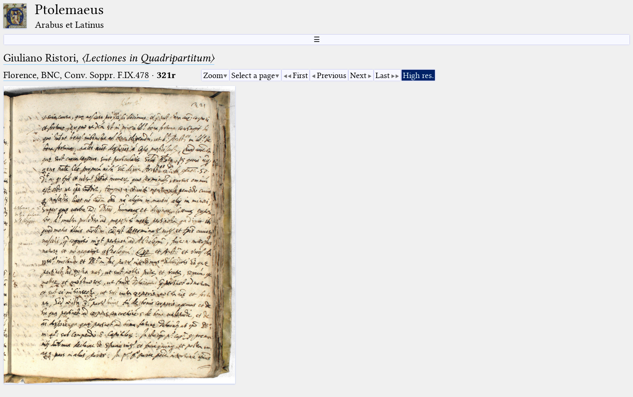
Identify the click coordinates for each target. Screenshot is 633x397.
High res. (418, 75)
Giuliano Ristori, (108, 57)
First (300, 75)
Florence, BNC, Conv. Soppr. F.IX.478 (76, 75)
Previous (331, 75)
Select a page (253, 75)
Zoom (213, 75)
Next (358, 75)
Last (382, 75)
